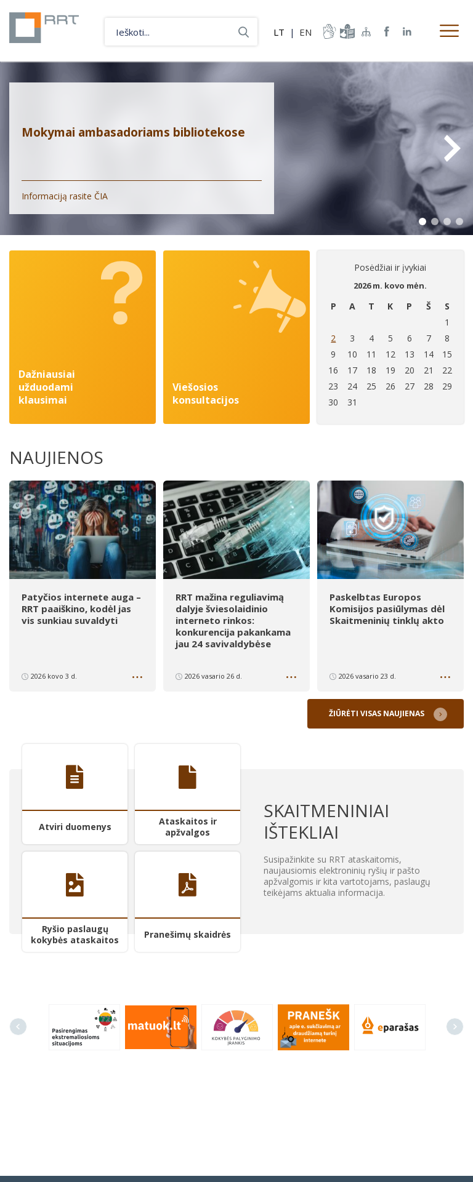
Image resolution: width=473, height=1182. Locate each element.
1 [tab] (422, 221)
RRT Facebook (386, 31)
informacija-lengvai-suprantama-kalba (346, 31)
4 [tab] (459, 221)
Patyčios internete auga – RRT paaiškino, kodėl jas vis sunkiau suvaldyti (81, 608)
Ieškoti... (243, 32)
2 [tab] (435, 221)
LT (279, 32)
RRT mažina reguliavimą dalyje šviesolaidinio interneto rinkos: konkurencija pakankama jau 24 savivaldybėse (233, 619)
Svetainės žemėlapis (366, 31)
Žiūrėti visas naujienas (378, 710)
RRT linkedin (407, 31)
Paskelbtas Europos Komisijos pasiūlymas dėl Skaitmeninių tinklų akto (387, 608)
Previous (18, 1023)
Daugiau (138, 676)
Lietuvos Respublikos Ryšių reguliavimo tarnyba (50, 30)
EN (305, 32)
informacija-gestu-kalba (328, 31)
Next (451, 148)
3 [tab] (447, 221)
